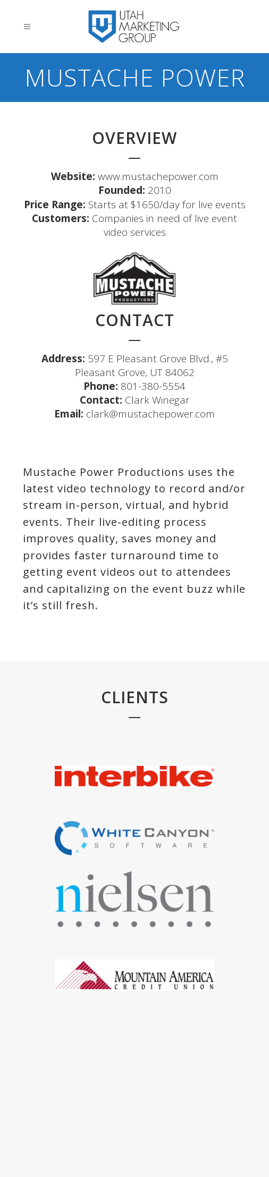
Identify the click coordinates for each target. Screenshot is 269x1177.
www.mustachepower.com (158, 176)
